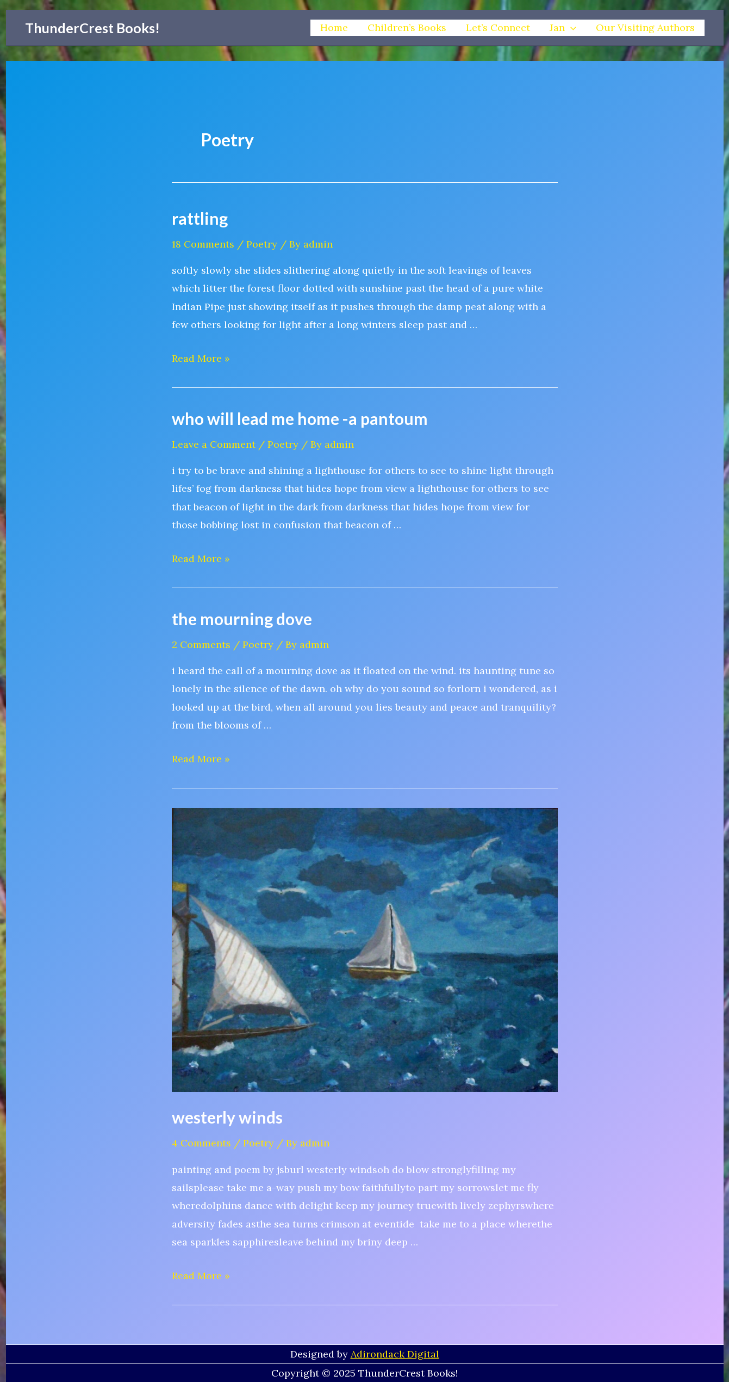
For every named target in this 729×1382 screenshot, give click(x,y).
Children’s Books (406, 27)
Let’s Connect (498, 27)
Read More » (201, 358)
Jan (563, 28)
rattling (200, 218)
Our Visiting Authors (645, 27)
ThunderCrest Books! (92, 28)
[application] (570, 28)
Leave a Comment (214, 444)
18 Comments (203, 244)
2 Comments (201, 644)
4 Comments (201, 1143)
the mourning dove (242, 618)
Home (334, 27)
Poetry (261, 244)
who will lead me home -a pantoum (300, 418)
